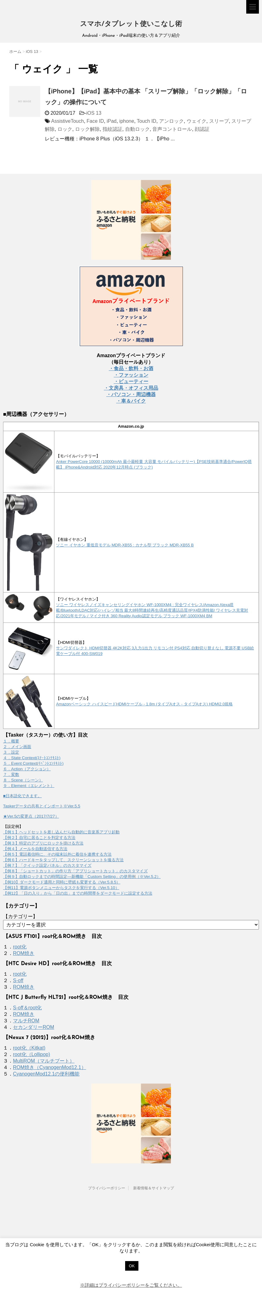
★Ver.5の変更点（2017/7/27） (31, 816)
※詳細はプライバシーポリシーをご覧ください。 (131, 1285)
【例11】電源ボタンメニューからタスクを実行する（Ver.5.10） (61, 887)
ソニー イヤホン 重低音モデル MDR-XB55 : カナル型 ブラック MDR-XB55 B (125, 545)
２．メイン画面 (17, 746)
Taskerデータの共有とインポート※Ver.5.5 (41, 806)
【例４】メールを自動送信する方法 (35, 848)
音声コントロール (172, 129)
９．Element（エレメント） (28, 785)
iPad (111, 121)
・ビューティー (131, 381)
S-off (18, 980)
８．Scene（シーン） (23, 780)
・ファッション (131, 375)
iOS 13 (93, 113)
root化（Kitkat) (29, 1047)
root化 (20, 946)
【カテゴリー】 (20, 916)
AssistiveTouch (67, 121)
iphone (126, 121)
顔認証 (202, 129)
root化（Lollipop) (31, 1054)
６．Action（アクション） (27, 769)
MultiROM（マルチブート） (43, 1060)
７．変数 (11, 774)
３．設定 (11, 752)
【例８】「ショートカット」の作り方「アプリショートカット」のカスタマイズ (75, 871)
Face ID (95, 121)
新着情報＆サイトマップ (153, 1188)
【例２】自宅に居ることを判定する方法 (39, 837)
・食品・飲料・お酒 (131, 368)
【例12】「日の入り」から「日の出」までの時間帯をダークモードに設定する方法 (77, 893)
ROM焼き (23, 953)
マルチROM (26, 1020)
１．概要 (11, 741)
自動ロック (137, 129)
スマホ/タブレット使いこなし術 (131, 24)
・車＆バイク (131, 401)
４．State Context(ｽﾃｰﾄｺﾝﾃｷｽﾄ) (32, 757)
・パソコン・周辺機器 (131, 394)
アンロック (171, 121)
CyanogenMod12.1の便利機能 (46, 1073)
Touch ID (146, 121)
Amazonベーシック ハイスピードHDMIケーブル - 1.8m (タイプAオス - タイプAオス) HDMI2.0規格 (144, 704)
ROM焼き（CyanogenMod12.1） (49, 1067)
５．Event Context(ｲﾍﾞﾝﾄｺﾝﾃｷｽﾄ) (33, 763)
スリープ (219, 121)
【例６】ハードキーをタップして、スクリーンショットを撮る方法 (63, 860)
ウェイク (196, 121)
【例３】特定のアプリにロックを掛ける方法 (43, 843)
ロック (64, 129)
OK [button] (132, 1266)
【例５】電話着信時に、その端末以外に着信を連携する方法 (57, 854)
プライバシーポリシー (106, 1188)
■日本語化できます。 (22, 796)
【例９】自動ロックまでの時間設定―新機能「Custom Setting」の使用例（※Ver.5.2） (82, 876)
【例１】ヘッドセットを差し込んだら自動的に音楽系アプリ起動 (61, 832)
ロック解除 (87, 129)
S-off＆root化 (27, 1007)
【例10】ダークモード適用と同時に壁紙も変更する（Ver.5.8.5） (61, 882)
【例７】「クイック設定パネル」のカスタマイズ (47, 865)
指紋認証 (112, 129)
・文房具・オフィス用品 (131, 388)
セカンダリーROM (33, 1027)
